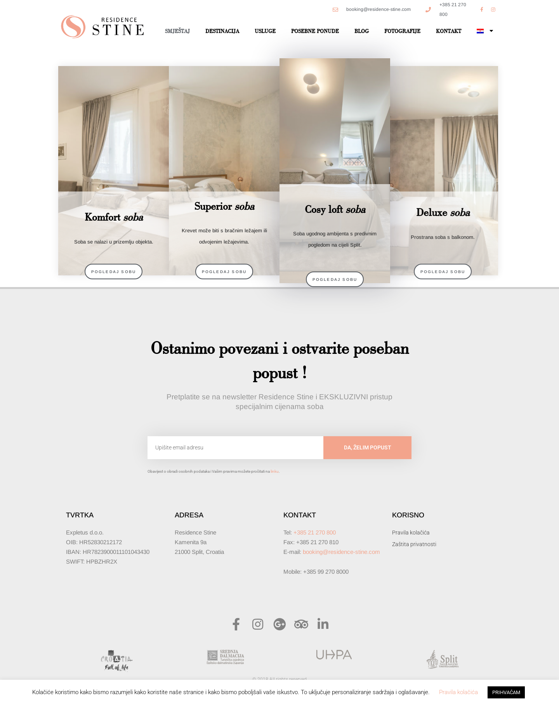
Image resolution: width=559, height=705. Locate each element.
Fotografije (402, 31)
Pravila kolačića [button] (458, 692)
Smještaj (177, 31)
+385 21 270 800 (314, 532)
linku (275, 471)
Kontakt (448, 31)
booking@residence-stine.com (341, 551)
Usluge (265, 31)
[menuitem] (485, 31)
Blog (361, 31)
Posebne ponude (315, 31)
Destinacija (222, 31)
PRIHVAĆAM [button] (506, 692)
